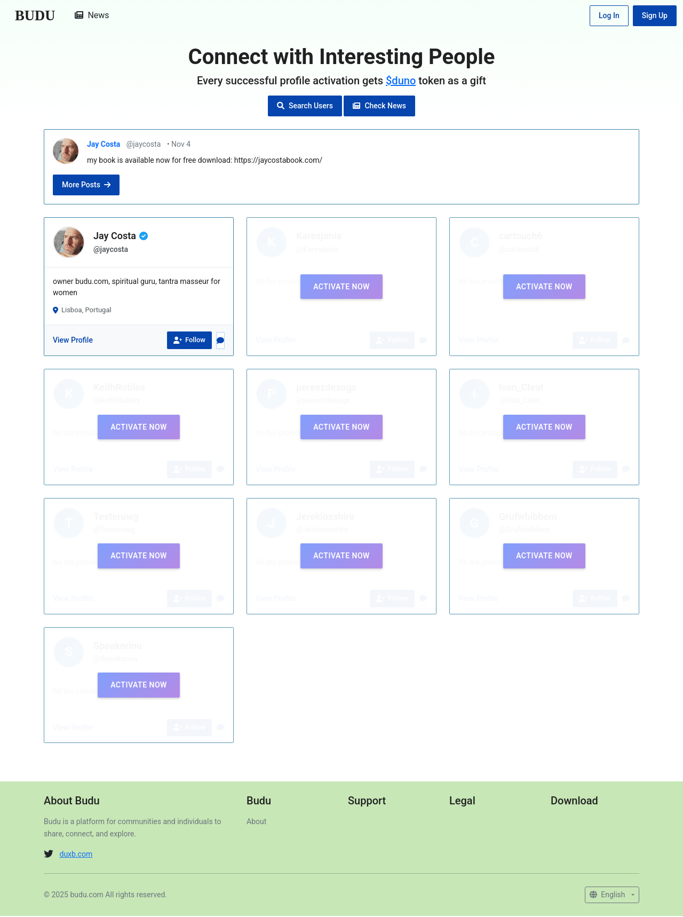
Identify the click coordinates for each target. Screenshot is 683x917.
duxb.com (75, 855)
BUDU (36, 15)
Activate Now (341, 287)
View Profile (73, 341)
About (256, 823)
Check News (379, 106)
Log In (609, 16)
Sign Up (655, 16)
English (608, 895)
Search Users (305, 106)
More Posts (86, 186)
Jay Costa (104, 145)
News (94, 16)
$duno (401, 81)
